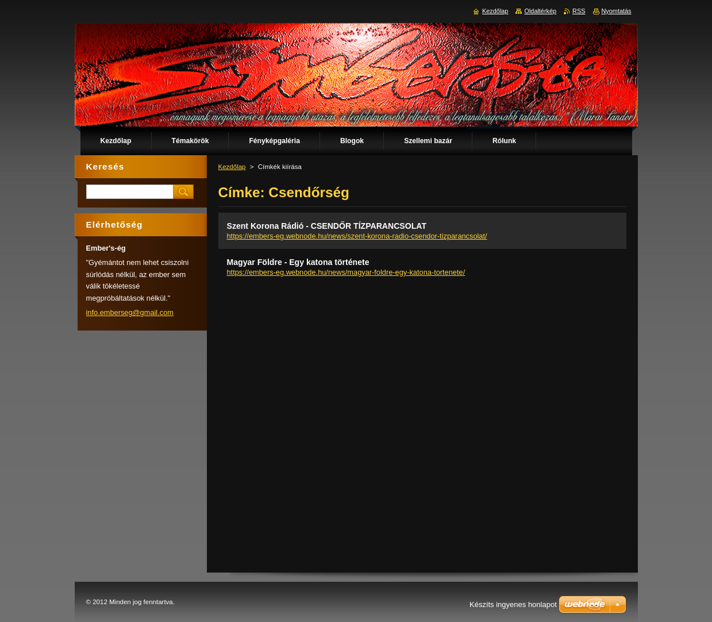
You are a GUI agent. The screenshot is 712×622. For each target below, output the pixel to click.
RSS (578, 10)
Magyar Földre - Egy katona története (298, 262)
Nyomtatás (617, 10)
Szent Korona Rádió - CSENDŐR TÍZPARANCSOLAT (327, 226)
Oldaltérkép (540, 10)
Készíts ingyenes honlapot (513, 604)
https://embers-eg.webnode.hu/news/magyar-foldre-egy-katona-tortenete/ (346, 272)
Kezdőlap (232, 166)
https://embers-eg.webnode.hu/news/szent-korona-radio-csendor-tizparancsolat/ (357, 236)
